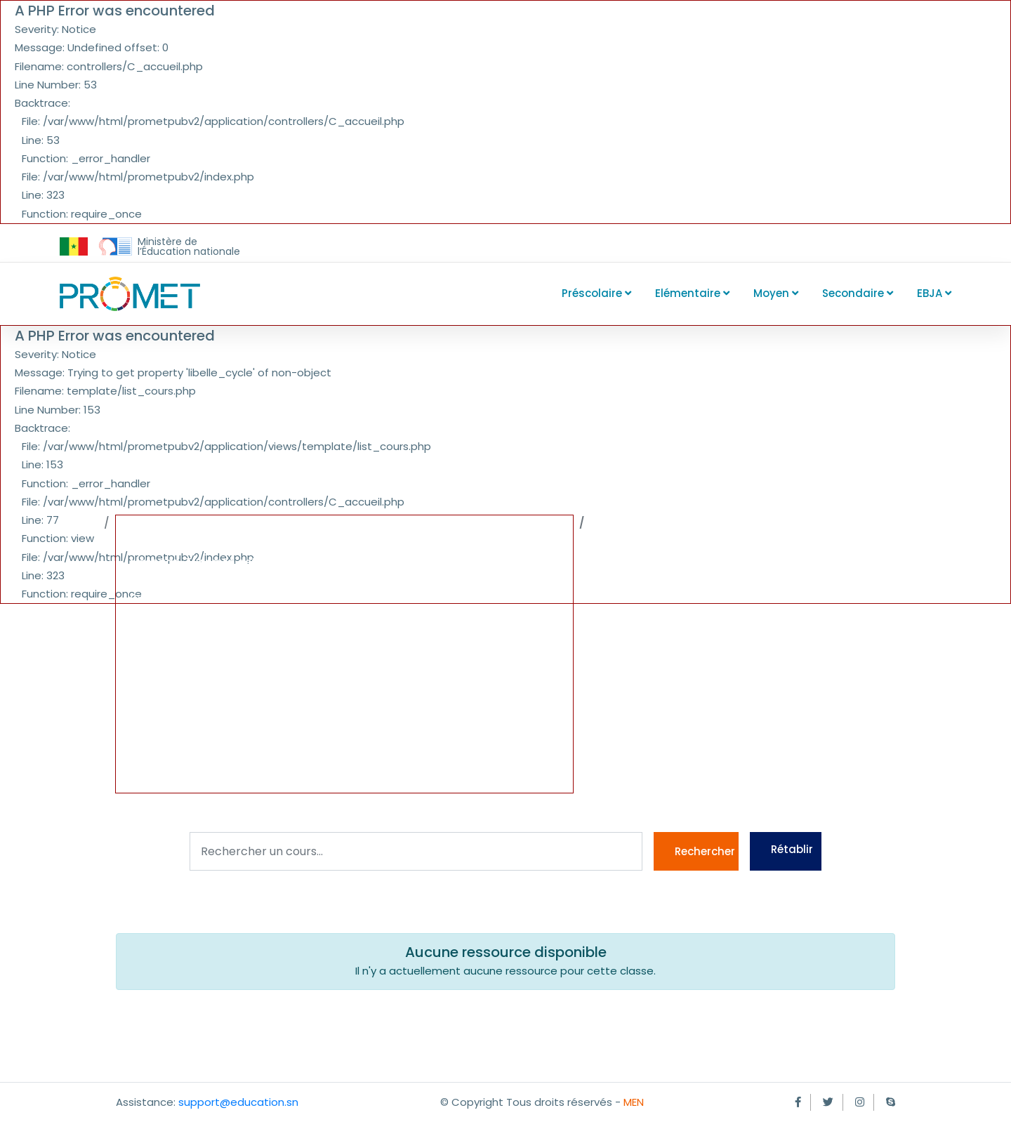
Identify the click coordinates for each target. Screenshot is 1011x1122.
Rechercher (705, 851)
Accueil (79, 522)
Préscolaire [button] (596, 293)
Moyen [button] (775, 293)
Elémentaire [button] (692, 293)
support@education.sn (238, 1102)
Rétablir (792, 849)
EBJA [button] (934, 293)
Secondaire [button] (857, 293)
